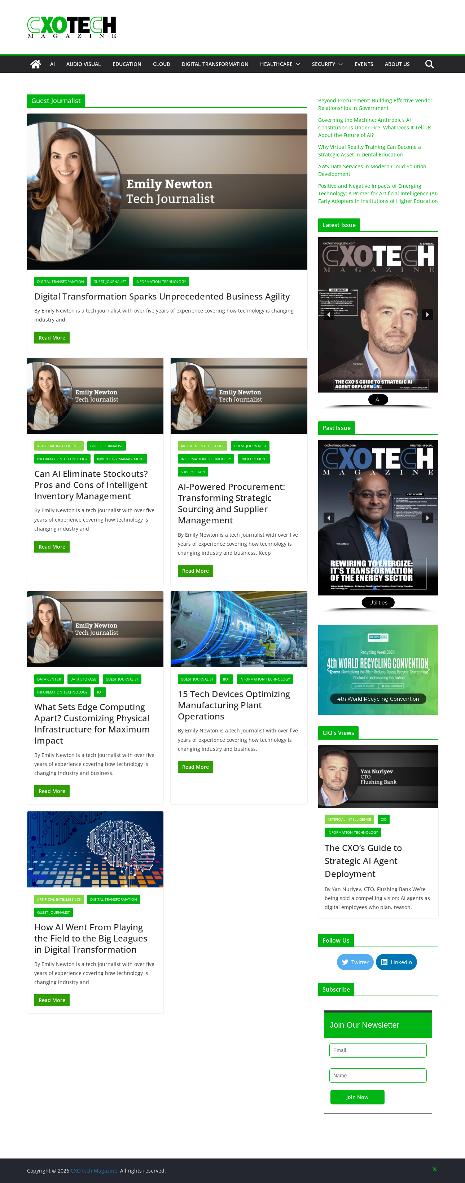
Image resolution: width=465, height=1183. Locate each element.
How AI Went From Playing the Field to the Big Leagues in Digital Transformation (91, 938)
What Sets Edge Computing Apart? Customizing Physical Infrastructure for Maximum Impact (92, 723)
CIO (384, 819)
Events (364, 64)
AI (52, 64)
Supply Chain (193, 471)
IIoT (226, 679)
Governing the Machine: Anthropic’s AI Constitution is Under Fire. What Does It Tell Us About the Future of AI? (374, 127)
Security (323, 64)
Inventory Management (120, 458)
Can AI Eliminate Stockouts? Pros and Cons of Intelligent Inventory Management (91, 485)
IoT (100, 692)
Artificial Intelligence (59, 445)
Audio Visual (83, 64)
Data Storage (83, 679)
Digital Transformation (215, 64)
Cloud (161, 64)
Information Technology (161, 281)
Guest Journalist (109, 281)
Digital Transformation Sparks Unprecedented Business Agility (162, 296)
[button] (297, 64)
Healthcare (276, 64)
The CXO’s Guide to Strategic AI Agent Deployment (363, 861)
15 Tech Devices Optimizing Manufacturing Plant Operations (234, 705)
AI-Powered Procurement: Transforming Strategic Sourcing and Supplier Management (231, 503)
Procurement (254, 458)
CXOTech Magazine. (95, 1170)
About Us (397, 64)
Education (127, 64)
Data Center (49, 679)
